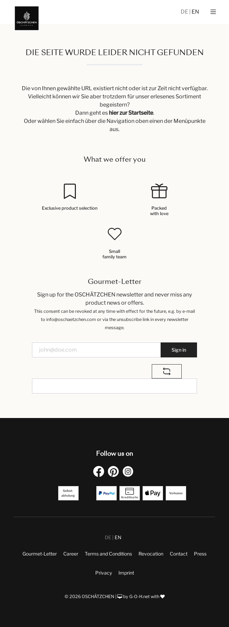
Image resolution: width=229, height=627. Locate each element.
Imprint (126, 573)
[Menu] (213, 11)
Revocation (150, 554)
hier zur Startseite (131, 113)
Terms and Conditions (108, 554)
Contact (178, 554)
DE (185, 12)
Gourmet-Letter (39, 554)
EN (195, 12)
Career (70, 554)
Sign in (178, 350)
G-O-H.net (139, 596)
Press (200, 554)
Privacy (103, 573)
